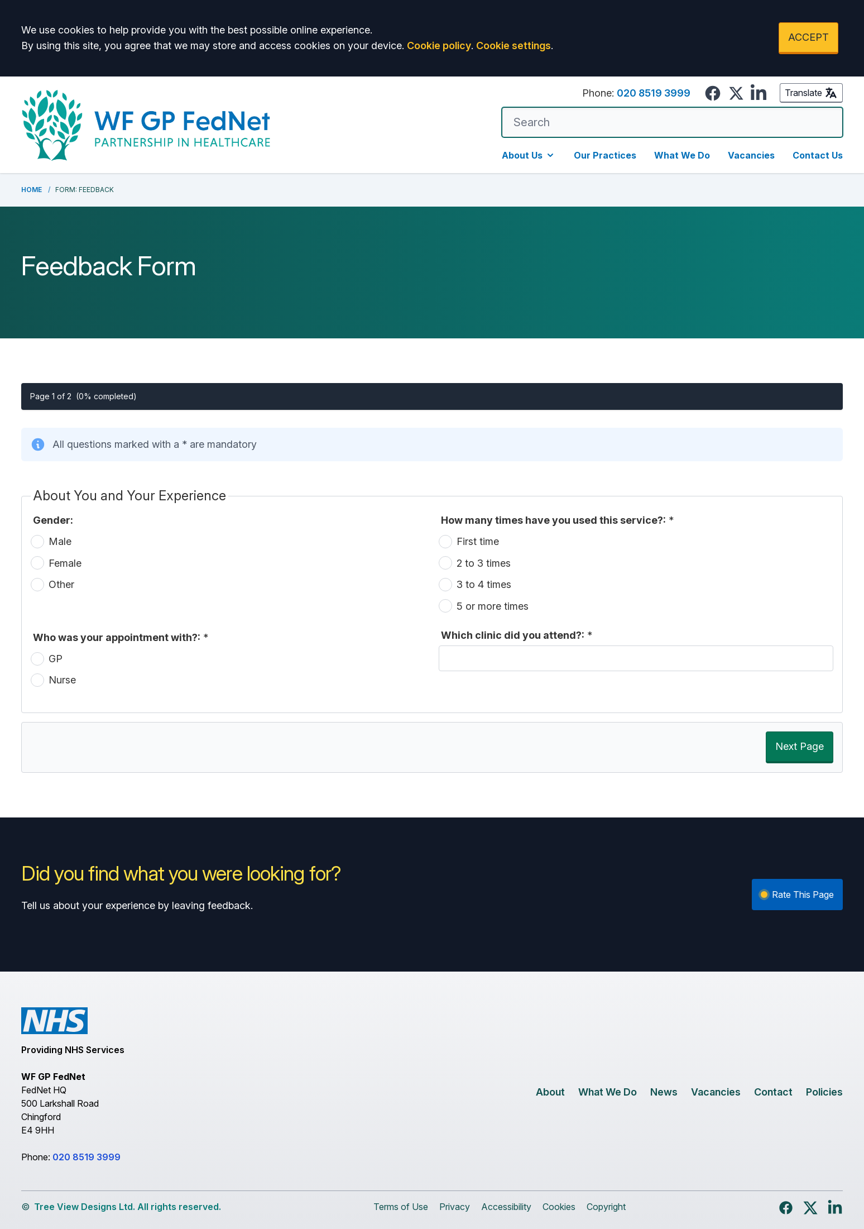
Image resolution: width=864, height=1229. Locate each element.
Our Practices (605, 155)
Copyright (606, 1206)
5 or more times (493, 606)
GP (56, 658)
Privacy (454, 1206)
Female (65, 563)
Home (31, 189)
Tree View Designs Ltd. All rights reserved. (127, 1206)
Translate (811, 92)
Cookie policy (439, 45)
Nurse (62, 680)
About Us (529, 155)
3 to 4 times (484, 584)
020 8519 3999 (653, 93)
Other (61, 584)
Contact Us (818, 155)
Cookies (559, 1206)
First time (478, 541)
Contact (773, 1092)
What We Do (682, 155)
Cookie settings (513, 45)
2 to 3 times (484, 563)
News (664, 1092)
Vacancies (751, 155)
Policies (824, 1092)
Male (60, 541)
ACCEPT (808, 37)
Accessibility (506, 1206)
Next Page (799, 746)
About (550, 1092)
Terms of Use (400, 1206)
